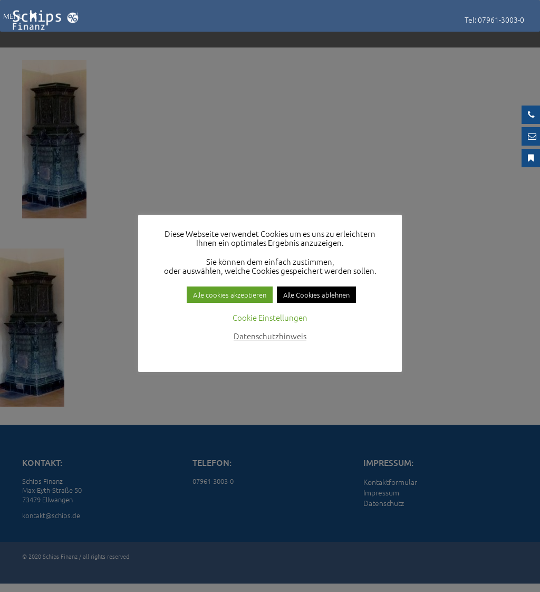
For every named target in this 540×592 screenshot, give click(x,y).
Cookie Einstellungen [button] (270, 317)
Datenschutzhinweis (270, 335)
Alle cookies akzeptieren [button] (229, 295)
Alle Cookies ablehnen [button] (316, 295)
